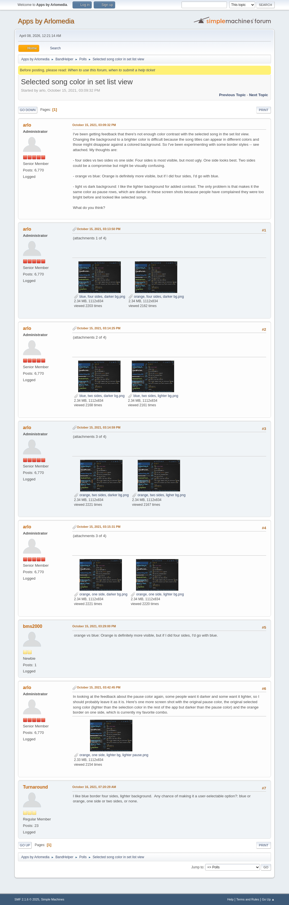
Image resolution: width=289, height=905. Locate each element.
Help (230, 899)
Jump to (197, 867)
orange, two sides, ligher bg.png (158, 495)
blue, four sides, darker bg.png (99, 297)
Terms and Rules (247, 899)
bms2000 (32, 626)
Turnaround (35, 787)
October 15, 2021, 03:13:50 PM (99, 229)
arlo (27, 125)
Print (263, 110)
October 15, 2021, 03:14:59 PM (99, 427)
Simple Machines (52, 899)
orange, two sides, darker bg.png (101, 495)
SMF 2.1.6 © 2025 (26, 899)
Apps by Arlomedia (46, 21)
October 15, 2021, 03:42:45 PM (99, 687)
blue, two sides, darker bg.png (99, 396)
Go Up (25, 845)
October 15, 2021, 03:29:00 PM (94, 626)
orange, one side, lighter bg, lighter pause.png (111, 755)
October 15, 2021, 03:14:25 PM (99, 328)
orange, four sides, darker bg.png (156, 297)
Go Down (28, 110)
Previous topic (232, 95)
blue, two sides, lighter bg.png (153, 396)
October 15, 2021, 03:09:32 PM (94, 125)
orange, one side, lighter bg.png (157, 594)
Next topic (258, 95)
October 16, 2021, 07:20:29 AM (94, 787)
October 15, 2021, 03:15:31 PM (99, 526)
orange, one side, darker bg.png (100, 594)
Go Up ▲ (268, 899)
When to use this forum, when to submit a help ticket (111, 70)
